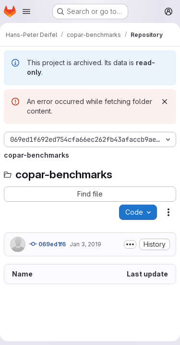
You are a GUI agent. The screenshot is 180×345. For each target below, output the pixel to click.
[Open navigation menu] (26, 11)
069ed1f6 (47, 244)
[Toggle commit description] (130, 244)
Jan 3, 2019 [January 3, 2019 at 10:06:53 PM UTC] (85, 244)
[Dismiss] (164, 101)
